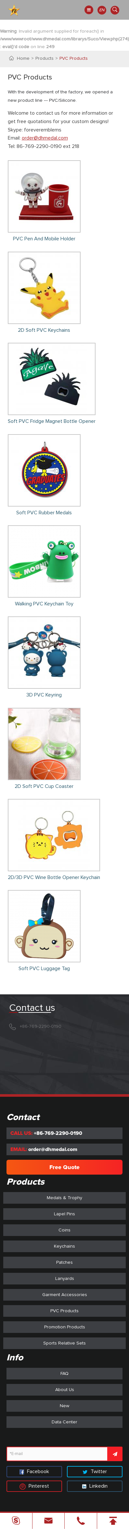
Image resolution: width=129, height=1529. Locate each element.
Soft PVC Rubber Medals (44, 512)
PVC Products (73, 58)
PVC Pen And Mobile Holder (44, 238)
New (64, 1406)
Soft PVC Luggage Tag (44, 968)
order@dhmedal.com (45, 138)
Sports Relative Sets (64, 1343)
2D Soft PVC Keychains (44, 330)
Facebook (34, 1471)
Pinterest (34, 1486)
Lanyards (64, 1278)
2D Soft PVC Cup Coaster (44, 786)
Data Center (64, 1422)
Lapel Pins (64, 1214)
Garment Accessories (64, 1295)
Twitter (95, 1471)
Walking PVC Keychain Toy (44, 603)
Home (23, 58)
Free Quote (64, 1167)
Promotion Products (64, 1327)
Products (44, 58)
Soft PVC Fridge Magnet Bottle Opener (52, 421)
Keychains (64, 1246)
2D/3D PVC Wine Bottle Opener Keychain (54, 877)
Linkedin (95, 1486)
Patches (64, 1262)
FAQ (64, 1373)
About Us (64, 1390)
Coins (64, 1230)
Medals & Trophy (64, 1198)
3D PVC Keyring (44, 694)
